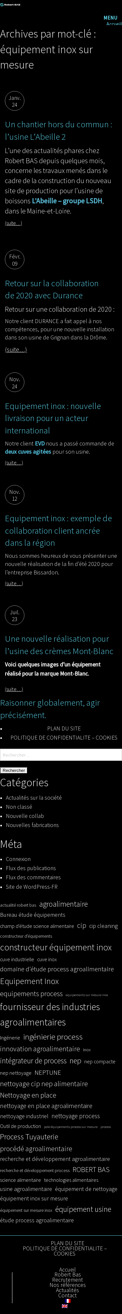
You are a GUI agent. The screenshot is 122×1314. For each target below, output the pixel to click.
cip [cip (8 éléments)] (81, 925)
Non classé (19, 806)
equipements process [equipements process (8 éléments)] (31, 993)
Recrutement (67, 1280)
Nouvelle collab (25, 816)
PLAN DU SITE (64, 728)
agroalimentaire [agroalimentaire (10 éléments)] (63, 904)
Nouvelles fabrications (32, 825)
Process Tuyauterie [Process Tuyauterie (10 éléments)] (29, 1137)
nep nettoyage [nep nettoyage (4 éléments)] (16, 1073)
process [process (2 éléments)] (106, 1127)
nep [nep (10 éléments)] (75, 1061)
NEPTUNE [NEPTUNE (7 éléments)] (47, 1072)
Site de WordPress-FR (32, 886)
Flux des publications (31, 868)
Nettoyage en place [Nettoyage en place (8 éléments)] (28, 1095)
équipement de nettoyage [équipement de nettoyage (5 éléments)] (86, 1189)
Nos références (67, 1285)
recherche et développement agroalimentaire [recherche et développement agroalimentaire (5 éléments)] (55, 1159)
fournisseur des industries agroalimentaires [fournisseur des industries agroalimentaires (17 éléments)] (50, 1014)
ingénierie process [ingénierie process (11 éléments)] (53, 1036)
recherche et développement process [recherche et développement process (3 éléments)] (35, 1170)
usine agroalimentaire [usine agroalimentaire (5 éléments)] (26, 1189)
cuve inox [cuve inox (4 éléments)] (47, 959)
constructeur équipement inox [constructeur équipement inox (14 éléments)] (56, 947)
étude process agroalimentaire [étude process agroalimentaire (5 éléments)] (37, 1220)
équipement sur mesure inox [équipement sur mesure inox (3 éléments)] (26, 1210)
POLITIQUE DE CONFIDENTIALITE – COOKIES (63, 737)
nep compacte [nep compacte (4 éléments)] (99, 1061)
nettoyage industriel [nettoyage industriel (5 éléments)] (24, 1116)
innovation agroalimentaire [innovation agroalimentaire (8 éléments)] (40, 1048)
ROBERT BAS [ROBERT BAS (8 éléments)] (91, 1169)
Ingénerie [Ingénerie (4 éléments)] (10, 1037)
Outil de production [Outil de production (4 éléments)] (20, 1126)
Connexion (18, 859)
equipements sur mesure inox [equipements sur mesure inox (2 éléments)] (87, 995)
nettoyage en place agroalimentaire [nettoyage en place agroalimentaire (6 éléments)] (46, 1106)
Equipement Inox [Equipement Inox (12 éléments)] (29, 981)
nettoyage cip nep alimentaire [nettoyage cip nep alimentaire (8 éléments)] (44, 1083)
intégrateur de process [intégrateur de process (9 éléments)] (33, 1060)
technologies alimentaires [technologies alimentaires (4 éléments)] (71, 1180)
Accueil (114, 24)
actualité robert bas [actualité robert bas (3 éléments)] (18, 905)
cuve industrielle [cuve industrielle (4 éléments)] (17, 959)
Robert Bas (67, 1274)
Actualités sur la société (34, 797)
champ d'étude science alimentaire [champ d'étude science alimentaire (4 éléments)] (37, 926)
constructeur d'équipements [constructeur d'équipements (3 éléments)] (26, 936)
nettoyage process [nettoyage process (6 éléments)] (75, 1116)
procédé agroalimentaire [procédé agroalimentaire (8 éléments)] (36, 1148)
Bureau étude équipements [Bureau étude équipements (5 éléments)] (32, 914)
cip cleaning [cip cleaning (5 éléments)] (103, 926)
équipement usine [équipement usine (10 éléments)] (83, 1209)
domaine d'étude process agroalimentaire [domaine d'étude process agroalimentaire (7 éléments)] (57, 969)
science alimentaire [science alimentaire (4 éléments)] (20, 1180)
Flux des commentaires (33, 877)
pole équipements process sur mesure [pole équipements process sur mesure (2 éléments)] (71, 1127)
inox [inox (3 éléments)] (87, 1050)
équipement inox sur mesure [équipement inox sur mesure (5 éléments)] (34, 1198)
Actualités (67, 1290)
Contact (67, 1295)
